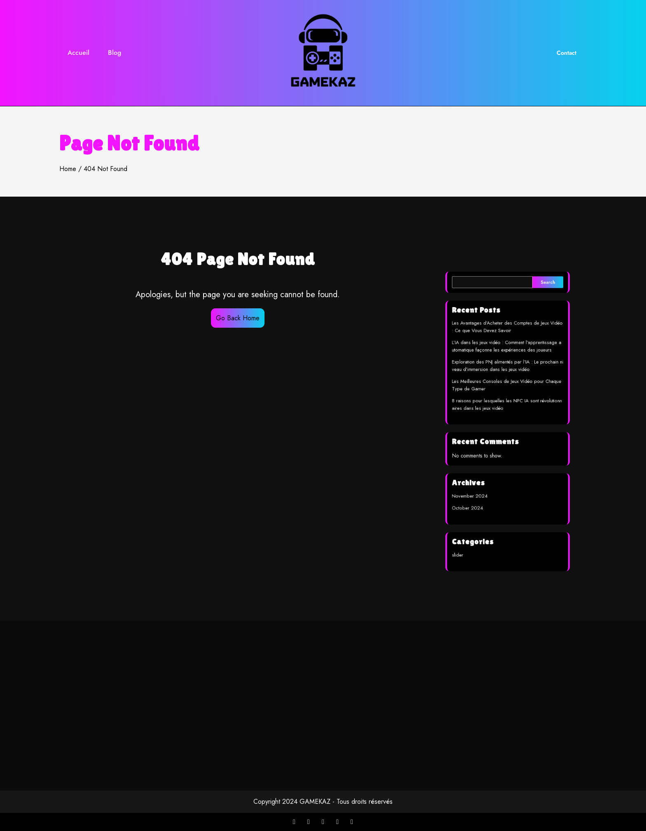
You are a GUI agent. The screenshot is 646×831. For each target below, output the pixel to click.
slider (463, 539)
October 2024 (472, 498)
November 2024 (474, 487)
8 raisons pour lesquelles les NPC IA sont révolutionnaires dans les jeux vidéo (507, 406)
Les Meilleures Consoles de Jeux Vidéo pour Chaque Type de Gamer (507, 389)
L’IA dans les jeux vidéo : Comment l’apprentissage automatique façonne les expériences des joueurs (507, 355)
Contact (566, 53)
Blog (114, 52)
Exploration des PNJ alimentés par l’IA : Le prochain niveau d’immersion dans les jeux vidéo (508, 372)
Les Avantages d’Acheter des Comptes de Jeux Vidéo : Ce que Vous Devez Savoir (507, 338)
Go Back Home (238, 318)
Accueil (78, 52)
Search (543, 299)
